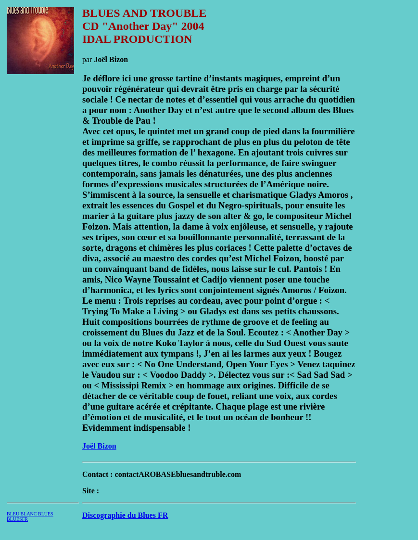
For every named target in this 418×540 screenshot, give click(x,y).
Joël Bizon (99, 446)
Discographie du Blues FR (125, 515)
